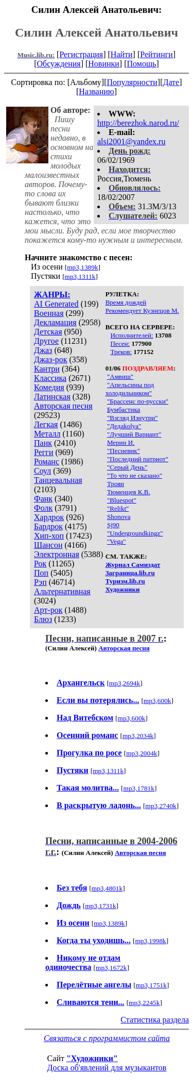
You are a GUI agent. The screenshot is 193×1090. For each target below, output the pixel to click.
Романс (46, 461)
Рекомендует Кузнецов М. (142, 310)
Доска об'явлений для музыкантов (107, 1067)
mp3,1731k (100, 906)
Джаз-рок (50, 359)
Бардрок (48, 526)
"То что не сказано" (134, 475)
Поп (41, 572)
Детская (48, 331)
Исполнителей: (131, 335)
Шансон (48, 545)
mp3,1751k (151, 985)
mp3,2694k (124, 683)
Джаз (43, 350)
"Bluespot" (121, 500)
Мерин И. (120, 442)
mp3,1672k (111, 967)
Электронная (56, 554)
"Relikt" (118, 508)
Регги (43, 452)
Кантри (47, 368)
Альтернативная (62, 591)
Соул (42, 470)
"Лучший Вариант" (134, 434)
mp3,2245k (144, 1003)
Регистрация (81, 54)
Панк (43, 443)
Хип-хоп (49, 535)
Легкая (46, 424)
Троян (115, 484)
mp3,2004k (141, 753)
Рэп (40, 582)
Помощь (141, 63)
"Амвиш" (120, 376)
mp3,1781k (139, 788)
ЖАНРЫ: (52, 294)
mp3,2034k (137, 736)
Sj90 (113, 525)
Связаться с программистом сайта (107, 1038)
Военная (49, 313)
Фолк (43, 508)
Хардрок (49, 517)
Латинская (52, 396)
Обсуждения (58, 63)
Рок (40, 563)
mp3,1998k (150, 941)
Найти (122, 54)
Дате (171, 82)
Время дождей (126, 302)
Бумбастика (123, 409)
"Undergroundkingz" (135, 533)
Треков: (121, 352)
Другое (46, 341)
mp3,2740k (160, 806)
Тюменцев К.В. (128, 492)
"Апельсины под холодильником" (130, 389)
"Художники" (92, 1058)
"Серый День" (127, 467)
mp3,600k (157, 701)
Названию (96, 91)
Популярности (132, 82)
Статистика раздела (154, 1019)
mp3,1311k (80, 276)
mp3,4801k (107, 888)
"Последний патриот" (137, 459)
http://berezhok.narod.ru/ (138, 123)
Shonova (119, 517)
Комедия (49, 387)
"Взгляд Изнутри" (132, 418)
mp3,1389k (82, 267)
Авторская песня (63, 405)
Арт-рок (48, 610)
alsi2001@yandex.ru (131, 141)
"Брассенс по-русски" (137, 401)
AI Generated (56, 303)
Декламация (55, 322)
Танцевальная (58, 480)
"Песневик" (123, 451)
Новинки (103, 63)
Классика (50, 378)
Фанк (43, 498)
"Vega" (116, 541)
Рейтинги (156, 54)
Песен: (120, 343)
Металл (47, 433)
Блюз (43, 619)
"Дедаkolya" (124, 426)
